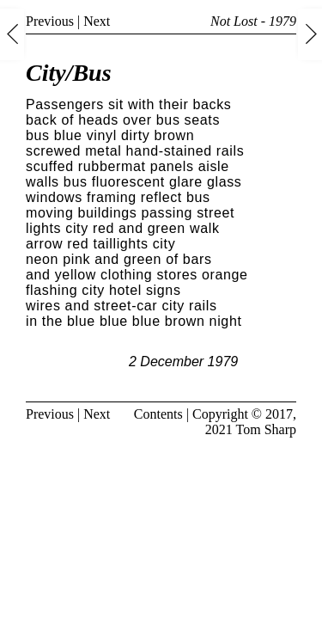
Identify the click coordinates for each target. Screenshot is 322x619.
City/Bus (69, 72)
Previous (50, 21)
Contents (158, 414)
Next (96, 21)
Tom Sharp (266, 429)
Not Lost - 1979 (253, 21)
